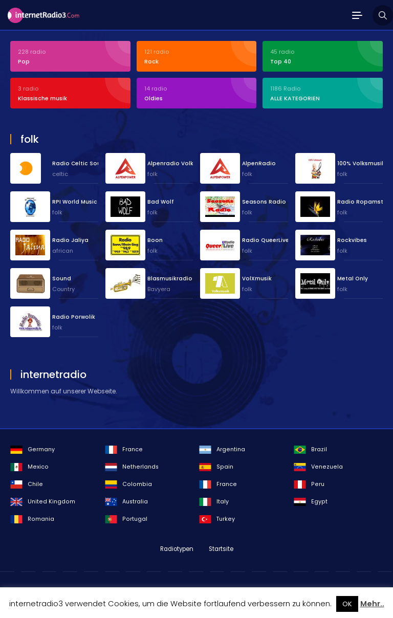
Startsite (221, 549)
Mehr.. (372, 604)
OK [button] (347, 604)
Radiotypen (176, 549)
